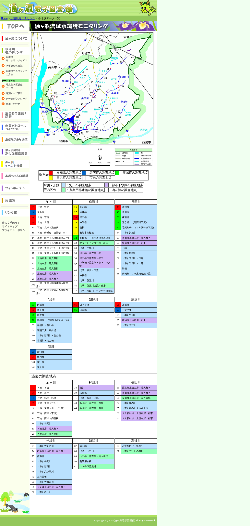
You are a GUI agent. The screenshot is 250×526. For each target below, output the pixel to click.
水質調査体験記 (14, 65)
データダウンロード (16, 98)
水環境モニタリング (22, 18)
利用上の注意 (13, 104)
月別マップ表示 (14, 93)
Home (4, 18)
